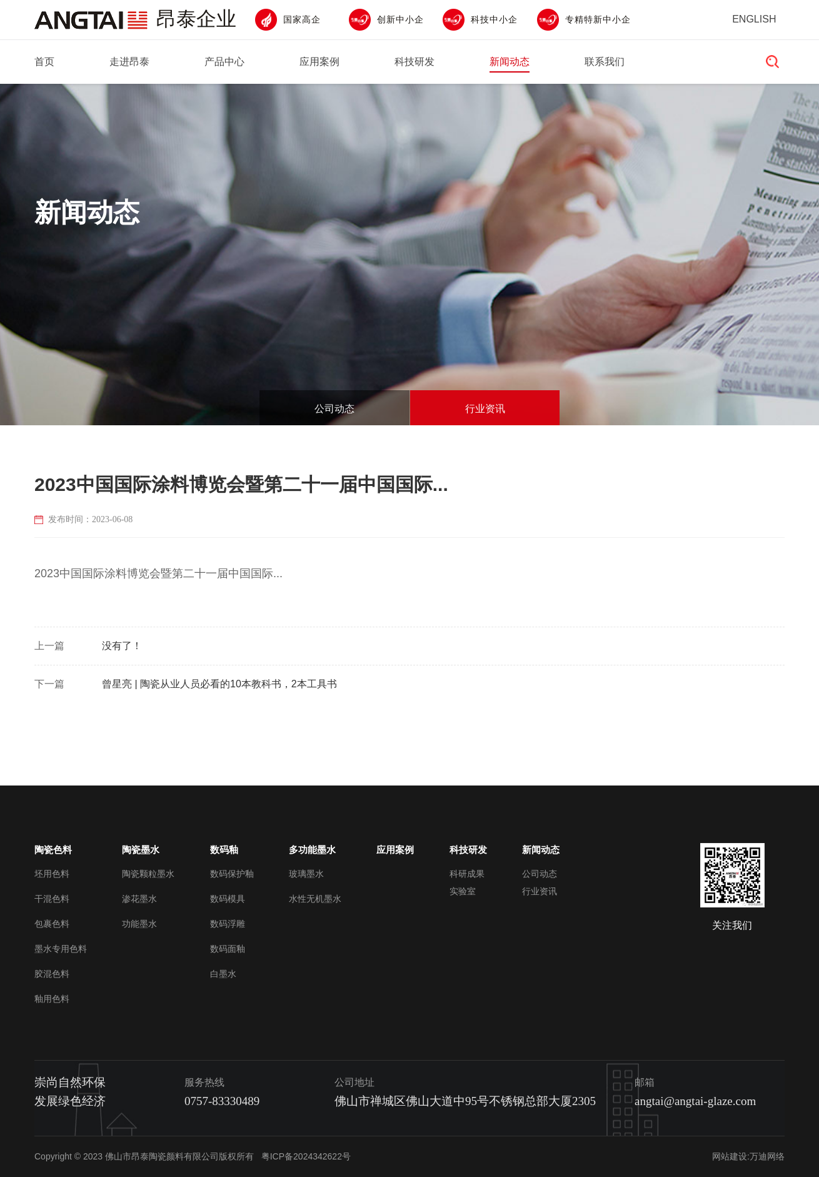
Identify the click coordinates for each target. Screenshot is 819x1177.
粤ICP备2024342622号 (306, 1156)
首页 (44, 61)
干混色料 (51, 899)
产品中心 (224, 61)
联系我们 (605, 61)
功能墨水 (139, 924)
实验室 (463, 891)
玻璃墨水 (306, 874)
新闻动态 (510, 61)
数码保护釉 (232, 874)
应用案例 (319, 61)
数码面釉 (227, 949)
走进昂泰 (129, 61)
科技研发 (414, 61)
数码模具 (227, 899)
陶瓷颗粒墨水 (148, 874)
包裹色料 (51, 924)
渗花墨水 (139, 899)
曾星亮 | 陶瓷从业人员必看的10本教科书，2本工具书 (219, 684)
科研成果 (467, 874)
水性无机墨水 (315, 899)
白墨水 (223, 974)
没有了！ (122, 645)
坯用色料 (51, 874)
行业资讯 (485, 417)
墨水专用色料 (60, 949)
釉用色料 (51, 999)
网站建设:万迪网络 (748, 1156)
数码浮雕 (227, 924)
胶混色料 (51, 974)
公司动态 (334, 417)
